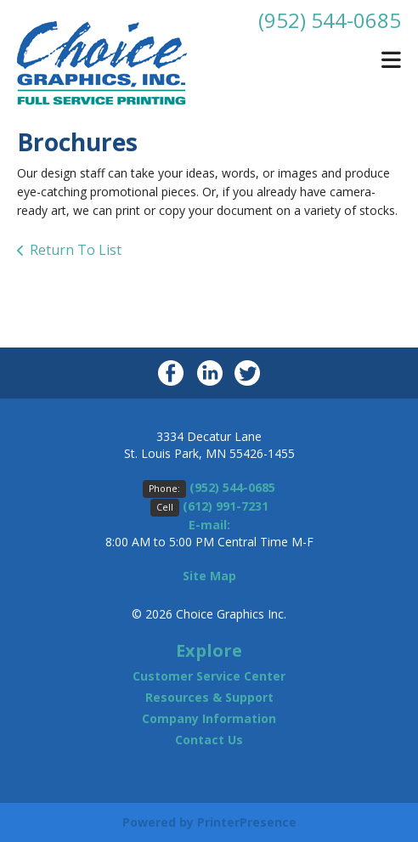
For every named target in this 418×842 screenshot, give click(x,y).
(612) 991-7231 (225, 506)
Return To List (75, 249)
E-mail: (209, 525)
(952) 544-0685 (329, 20)
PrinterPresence (247, 822)
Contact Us (209, 740)
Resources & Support (209, 697)
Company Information (209, 718)
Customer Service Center (209, 676)
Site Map (209, 576)
